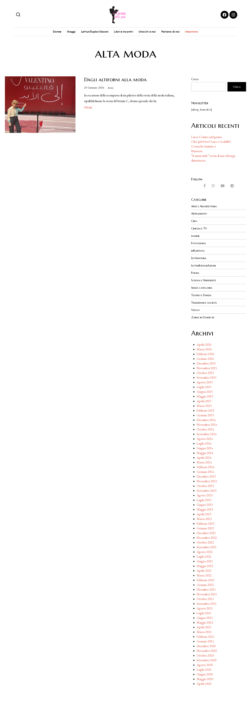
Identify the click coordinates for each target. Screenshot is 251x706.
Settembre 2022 (206, 546)
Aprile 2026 (204, 344)
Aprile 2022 (204, 570)
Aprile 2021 (204, 627)
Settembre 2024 (206, 433)
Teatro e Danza (202, 295)
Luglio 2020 (204, 669)
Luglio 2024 (204, 443)
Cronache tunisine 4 (203, 148)
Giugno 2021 (205, 617)
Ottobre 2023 (205, 485)
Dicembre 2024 (206, 419)
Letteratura (199, 259)
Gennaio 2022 (205, 584)
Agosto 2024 (205, 438)
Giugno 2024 (205, 448)
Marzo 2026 (204, 349)
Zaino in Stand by (204, 317)
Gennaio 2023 (205, 528)
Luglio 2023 (204, 499)
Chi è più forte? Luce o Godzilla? (211, 143)
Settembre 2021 (206, 603)
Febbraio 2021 (205, 636)
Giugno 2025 (205, 391)
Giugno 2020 (205, 674)
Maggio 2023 (205, 509)
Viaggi (66, 32)
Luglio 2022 (204, 556)
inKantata (198, 251)
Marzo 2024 (204, 462)
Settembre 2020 (206, 660)
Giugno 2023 (205, 504)
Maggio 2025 (205, 396)
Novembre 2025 (207, 367)
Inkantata (198, 32)
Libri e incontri (123, 32)
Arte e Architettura (206, 208)
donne (111, 89)
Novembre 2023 (207, 481)
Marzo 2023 (204, 518)
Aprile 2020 (204, 683)
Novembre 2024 (207, 424)
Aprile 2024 (204, 457)
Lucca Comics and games (206, 139)
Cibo (194, 222)
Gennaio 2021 (205, 641)
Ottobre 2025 (205, 372)
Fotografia (199, 244)
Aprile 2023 (204, 513)
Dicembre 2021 (206, 589)
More (88, 109)
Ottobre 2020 (205, 655)
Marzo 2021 (204, 631)
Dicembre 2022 (206, 532)
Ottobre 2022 (205, 542)
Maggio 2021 (205, 622)
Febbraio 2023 (205, 523)
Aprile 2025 (204, 400)
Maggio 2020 (205, 678)
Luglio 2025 (204, 386)
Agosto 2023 (205, 495)
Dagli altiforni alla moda (115, 81)
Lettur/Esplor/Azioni (92, 32)
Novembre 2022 (207, 537)
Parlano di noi (175, 32)
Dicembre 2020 (206, 645)
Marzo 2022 (204, 575)
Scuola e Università (205, 280)
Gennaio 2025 (205, 415)
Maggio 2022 (205, 565)
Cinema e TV (200, 230)
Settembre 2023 (206, 490)
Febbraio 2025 (205, 410)
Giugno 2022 (205, 561)
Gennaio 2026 (205, 358)
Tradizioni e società (205, 302)
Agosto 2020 (205, 664)
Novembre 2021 (207, 594)
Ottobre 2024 (205, 429)
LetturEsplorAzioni (205, 266)
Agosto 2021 (205, 608)
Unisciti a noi (149, 32)
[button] (18, 14)
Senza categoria (203, 288)
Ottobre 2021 (205, 598)
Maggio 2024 (205, 452)
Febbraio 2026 (205, 353)
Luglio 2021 (204, 612)
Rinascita (197, 153)
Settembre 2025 (206, 377)
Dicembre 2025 (206, 363)
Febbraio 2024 (205, 466)
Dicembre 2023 (206, 476)
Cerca (195, 81)
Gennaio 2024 (205, 471)
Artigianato (200, 215)
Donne (50, 32)
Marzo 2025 (204, 405)
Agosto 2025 (205, 382)
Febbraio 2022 (205, 579)
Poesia (195, 273)
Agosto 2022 (205, 551)
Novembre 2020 (207, 650)
